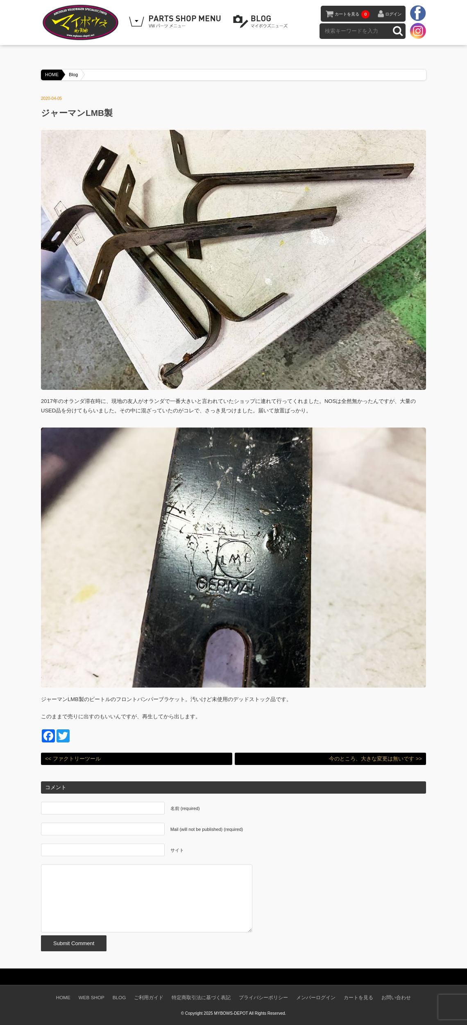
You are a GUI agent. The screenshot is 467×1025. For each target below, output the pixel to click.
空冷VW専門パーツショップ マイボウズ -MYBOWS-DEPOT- (82, 22)
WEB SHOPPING (176, 21)
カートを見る (352, 14)
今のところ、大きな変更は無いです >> (375, 759)
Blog (73, 74)
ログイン (393, 14)
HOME (52, 74)
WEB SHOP (91, 997)
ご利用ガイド (148, 997)
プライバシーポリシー (263, 997)
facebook (418, 13)
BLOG (261, 21)
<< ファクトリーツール (73, 759)
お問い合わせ (396, 997)
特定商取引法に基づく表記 (201, 997)
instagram (418, 31)
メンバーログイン (316, 997)
